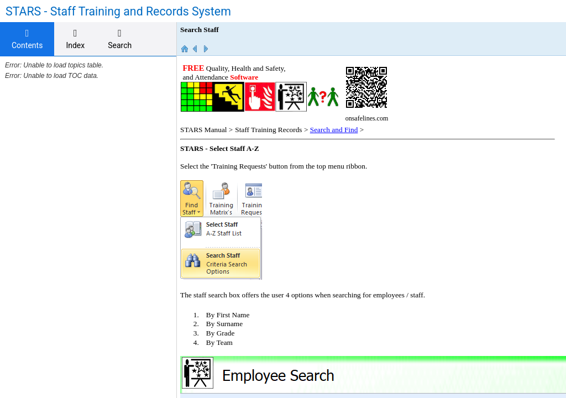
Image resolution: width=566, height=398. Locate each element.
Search (120, 39)
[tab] (27, 39)
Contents (27, 39)
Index (75, 39)
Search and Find (334, 129)
